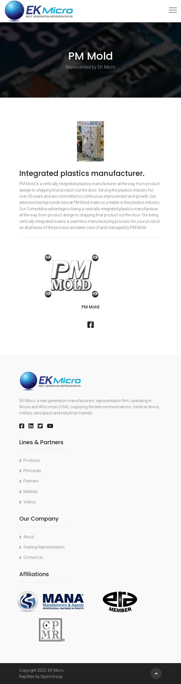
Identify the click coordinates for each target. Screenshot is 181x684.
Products (29, 460)
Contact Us (31, 557)
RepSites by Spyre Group (41, 676)
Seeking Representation (42, 547)
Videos (27, 502)
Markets (28, 491)
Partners (29, 481)
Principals (30, 470)
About (26, 537)
